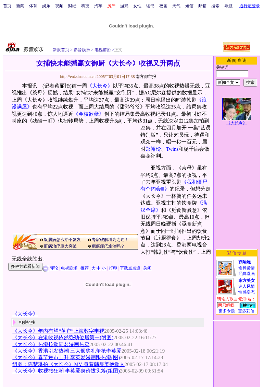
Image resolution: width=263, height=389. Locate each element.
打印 (113, 268)
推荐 (84, 268)
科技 (85, 5)
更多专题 (226, 311)
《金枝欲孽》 (88, 114)
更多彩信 (246, 311)
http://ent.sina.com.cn (78, 76)
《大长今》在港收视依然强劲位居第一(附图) (62, 337)
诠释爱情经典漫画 (246, 268)
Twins (172, 149)
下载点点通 (130, 268)
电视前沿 (102, 49)
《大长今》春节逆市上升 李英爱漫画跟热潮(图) (66, 357)
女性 (137, 5)
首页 (7, 5)
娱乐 (46, 5)
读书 (150, 5)
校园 (163, 5)
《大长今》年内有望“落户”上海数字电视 (58, 331)
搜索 (215, 5)
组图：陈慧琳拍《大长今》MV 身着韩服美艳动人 (68, 364)
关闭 (147, 268)
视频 (59, 5)
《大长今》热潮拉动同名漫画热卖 (50, 344)
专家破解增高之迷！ (110, 239)
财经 (72, 5)
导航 (228, 5)
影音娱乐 (82, 49)
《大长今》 (100, 86)
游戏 (124, 5)
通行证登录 (249, 5)
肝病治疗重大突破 (60, 246)
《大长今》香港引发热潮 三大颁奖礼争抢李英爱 (67, 351)
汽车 (98, 5)
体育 (33, 5)
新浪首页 (61, 49)
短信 (189, 5)
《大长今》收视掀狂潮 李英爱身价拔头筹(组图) (66, 371)
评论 (54, 268)
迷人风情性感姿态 (246, 286)
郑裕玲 (153, 149)
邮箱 (202, 5)
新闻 (20, 5)
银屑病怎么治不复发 (62, 239)
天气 (176, 5)
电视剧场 (69, 268)
